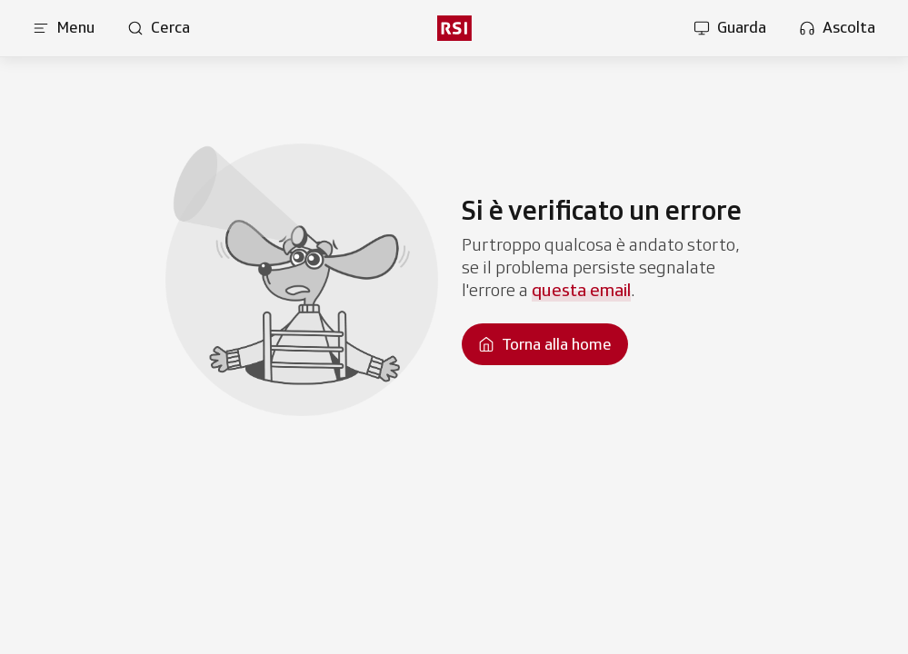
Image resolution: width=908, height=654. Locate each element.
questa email (581, 290)
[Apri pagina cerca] (158, 28)
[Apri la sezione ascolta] (837, 28)
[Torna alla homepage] (545, 344)
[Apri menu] (63, 28)
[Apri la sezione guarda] (730, 28)
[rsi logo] (453, 28)
